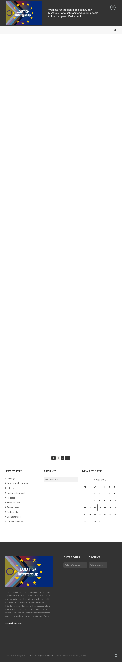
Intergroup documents (18, 483)
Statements (13, 512)
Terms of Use (61, 655)
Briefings (11, 478)
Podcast (11, 497)
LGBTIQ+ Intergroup (15, 655)
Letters (10, 488)
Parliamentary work (16, 493)
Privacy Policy (79, 655)
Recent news (13, 507)
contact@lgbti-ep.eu (13, 623)
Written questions (16, 521)
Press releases (14, 502)
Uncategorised (14, 517)
